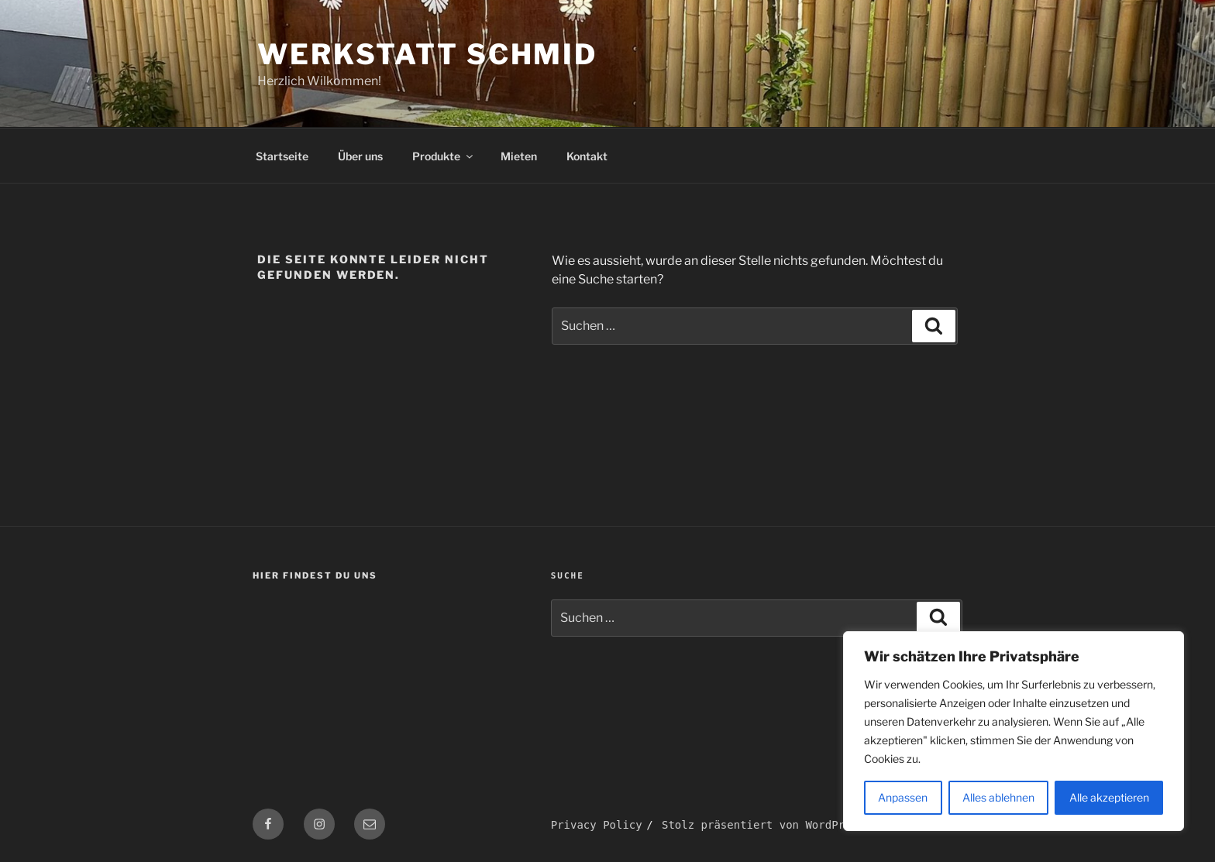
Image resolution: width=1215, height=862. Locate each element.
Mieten (519, 156)
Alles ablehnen (998, 797)
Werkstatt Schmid (427, 54)
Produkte (443, 156)
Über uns (360, 156)
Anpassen (903, 797)
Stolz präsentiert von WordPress (763, 825)
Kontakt (587, 156)
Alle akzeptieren (1109, 797)
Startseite (282, 156)
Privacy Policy (596, 825)
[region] (1013, 731)
